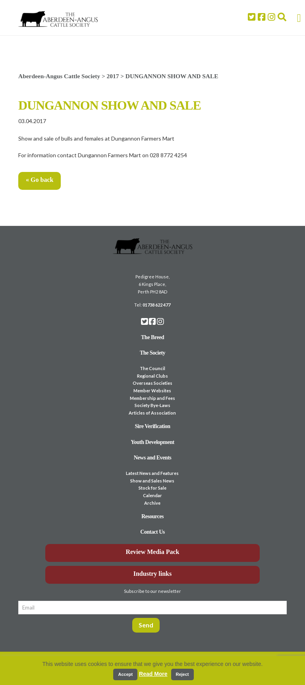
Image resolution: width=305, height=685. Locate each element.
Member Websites (152, 390)
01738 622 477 (156, 304)
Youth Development (152, 442)
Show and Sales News (152, 480)
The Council (152, 368)
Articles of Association (152, 412)
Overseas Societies (152, 383)
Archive (152, 503)
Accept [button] (125, 674)
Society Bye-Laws (152, 405)
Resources (152, 516)
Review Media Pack (152, 551)
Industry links (152, 573)
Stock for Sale (152, 487)
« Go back (39, 179)
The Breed (152, 337)
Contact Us (152, 532)
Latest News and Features (152, 473)
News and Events (153, 458)
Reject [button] (182, 674)
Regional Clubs (152, 375)
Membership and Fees (152, 398)
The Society (152, 353)
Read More (153, 674)
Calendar (152, 495)
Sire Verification (152, 426)
